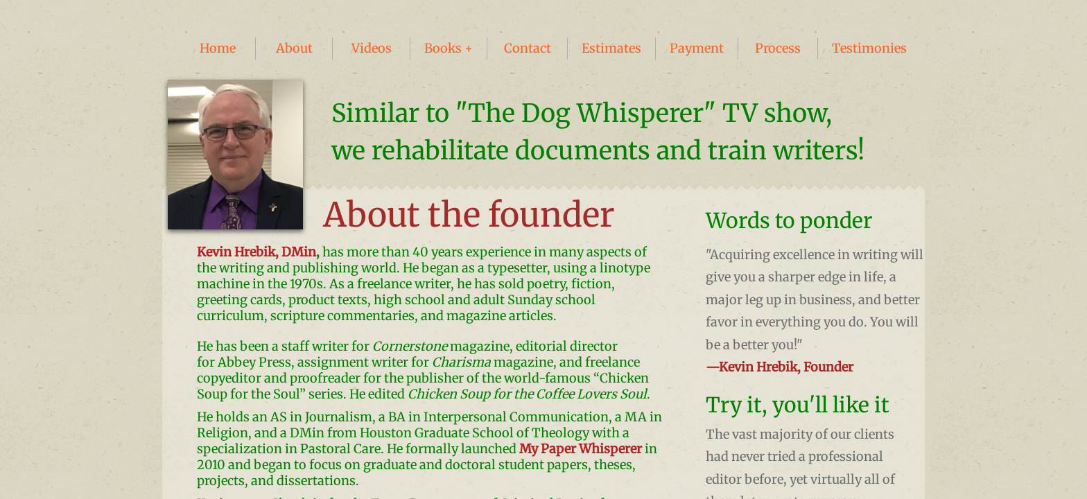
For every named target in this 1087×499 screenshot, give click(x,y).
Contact (527, 48)
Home (218, 48)
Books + (448, 48)
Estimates (611, 48)
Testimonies (869, 48)
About (294, 48)
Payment (697, 48)
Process (778, 48)
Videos (371, 48)
